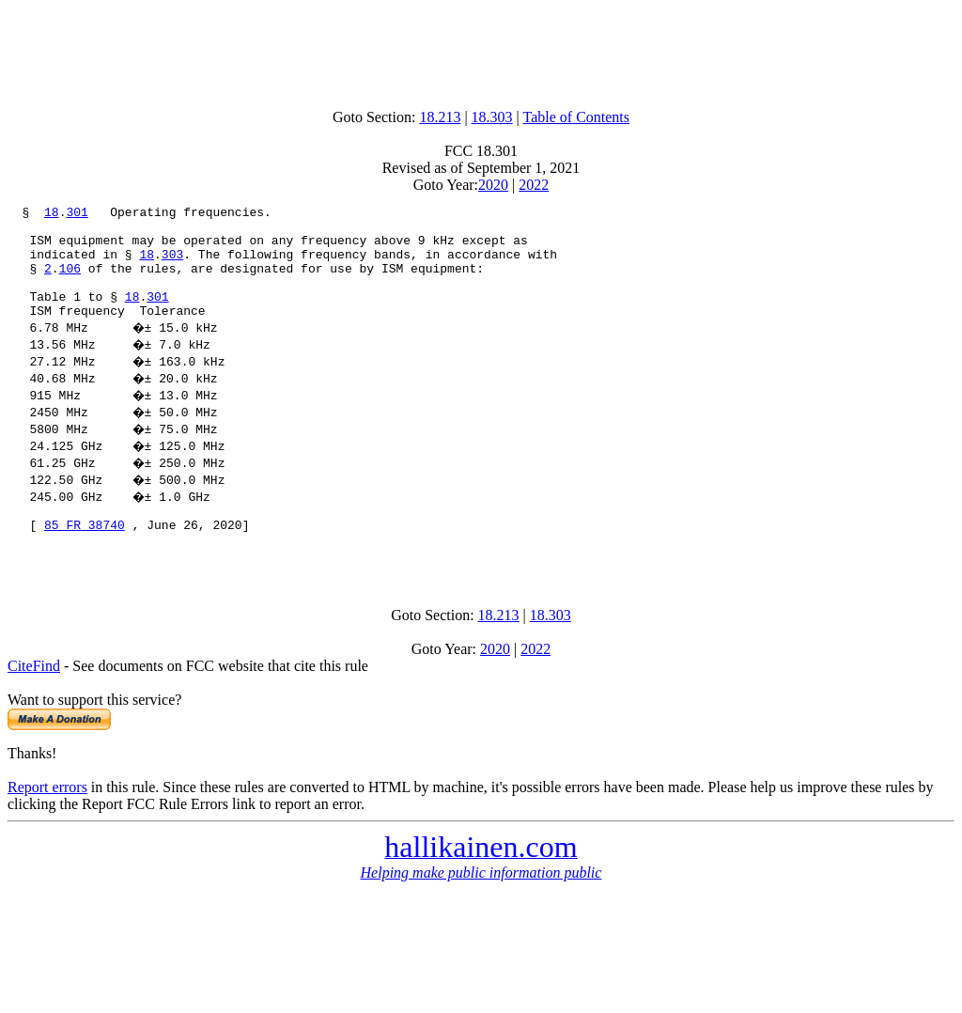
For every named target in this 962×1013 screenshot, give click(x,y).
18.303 (492, 117)
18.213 (439, 117)
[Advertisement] (481, 50)
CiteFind (34, 700)
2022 (534, 185)
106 (70, 281)
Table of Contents (576, 117)
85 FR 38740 (84, 552)
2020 (493, 185)
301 (76, 214)
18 (51, 214)
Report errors (47, 821)
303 (172, 265)
